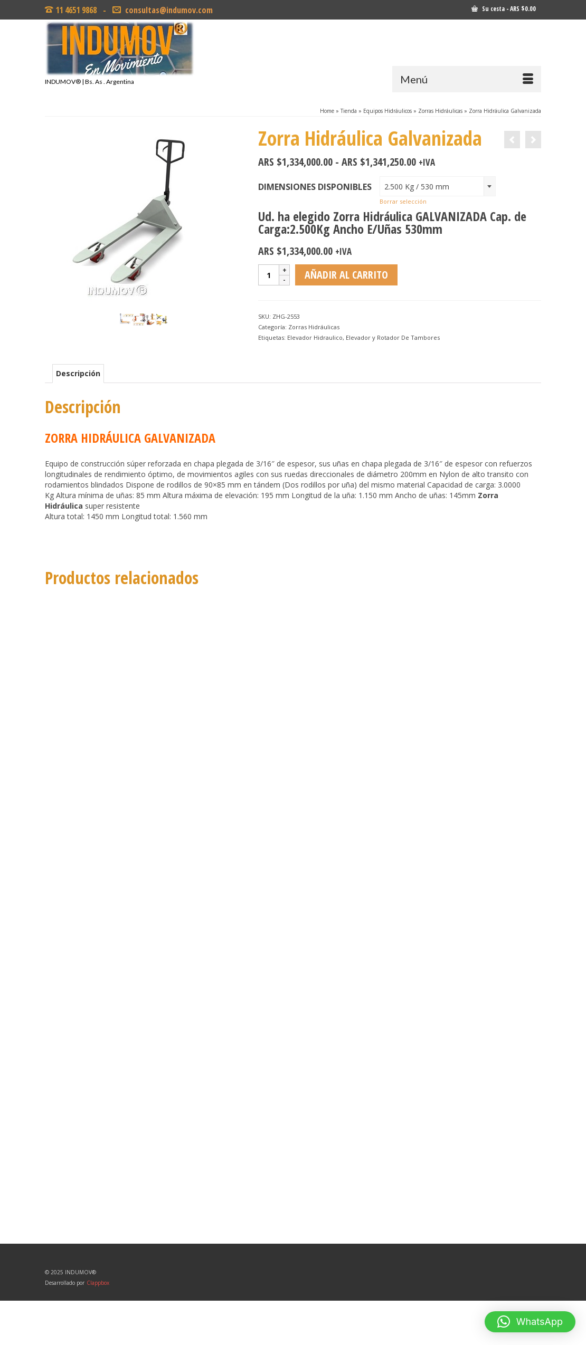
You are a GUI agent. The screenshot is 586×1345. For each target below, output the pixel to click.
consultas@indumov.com (168, 10)
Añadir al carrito (346, 275)
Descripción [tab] (78, 373)
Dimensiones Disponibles (315, 187)
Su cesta (503, 8)
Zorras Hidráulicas (313, 327)
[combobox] (438, 186)
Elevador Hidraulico (315, 337)
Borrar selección (403, 201)
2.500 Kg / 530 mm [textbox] (416, 187)
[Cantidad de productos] (268, 274)
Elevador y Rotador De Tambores (393, 337)
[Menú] (466, 79)
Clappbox (98, 1282)
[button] (530, 1321)
